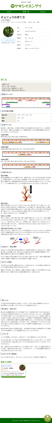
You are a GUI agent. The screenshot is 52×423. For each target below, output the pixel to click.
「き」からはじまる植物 (19, 22)
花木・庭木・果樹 (34, 22)
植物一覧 (26, 12)
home (9, 12)
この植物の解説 (8, 40)
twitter (42, 12)
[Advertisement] (26, 64)
